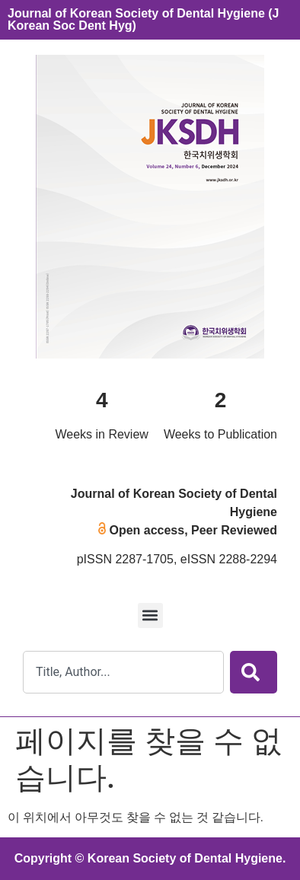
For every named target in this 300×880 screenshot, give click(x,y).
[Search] (253, 672)
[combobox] (123, 672)
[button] (150, 615)
